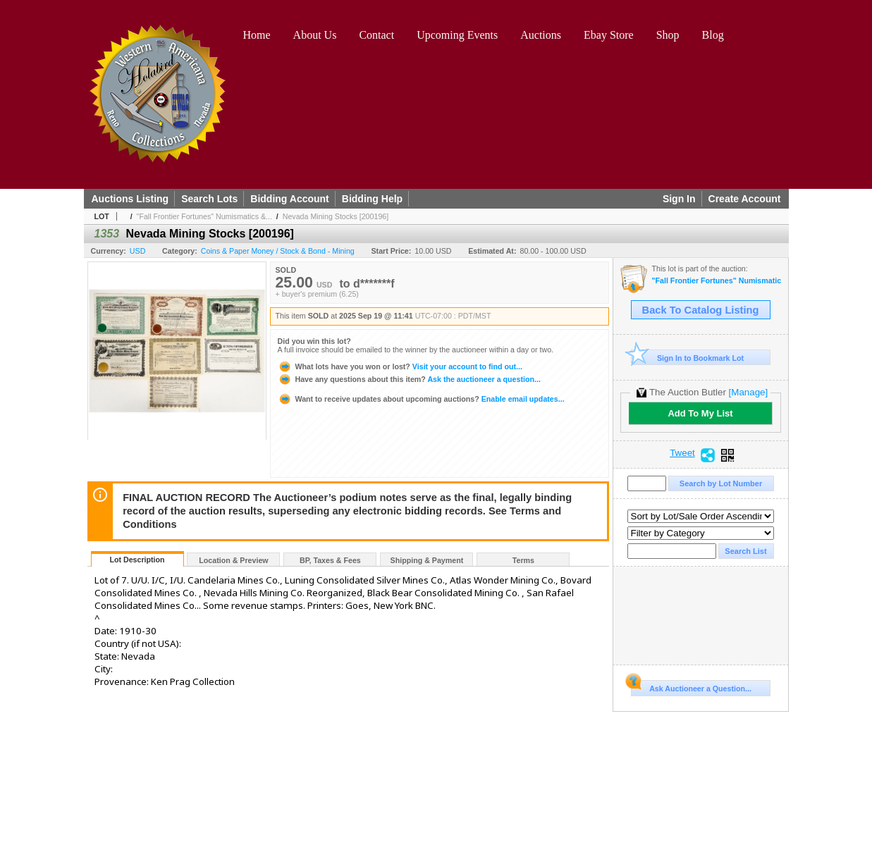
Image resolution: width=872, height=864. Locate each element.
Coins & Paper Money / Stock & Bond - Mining (278, 251)
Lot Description (136, 559)
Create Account (744, 198)
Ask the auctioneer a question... (409, 379)
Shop (668, 35)
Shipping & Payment (427, 560)
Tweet (682, 453)
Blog (713, 35)
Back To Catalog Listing (700, 310)
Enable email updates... (421, 399)
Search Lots (209, 198)
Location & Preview (233, 560)
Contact (376, 35)
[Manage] (748, 392)
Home (257, 35)
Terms (523, 560)
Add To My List (700, 413)
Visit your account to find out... (400, 366)
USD (138, 251)
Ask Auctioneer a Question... (691, 686)
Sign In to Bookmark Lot (687, 358)
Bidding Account (289, 198)
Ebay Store (609, 35)
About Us (315, 35)
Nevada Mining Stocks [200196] (335, 216)
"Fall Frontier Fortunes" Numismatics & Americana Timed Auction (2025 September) (716, 281)
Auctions (540, 35)
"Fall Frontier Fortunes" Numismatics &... (204, 216)
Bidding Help (372, 198)
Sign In (679, 198)
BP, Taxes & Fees (330, 560)
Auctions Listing (130, 198)
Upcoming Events (457, 35)
